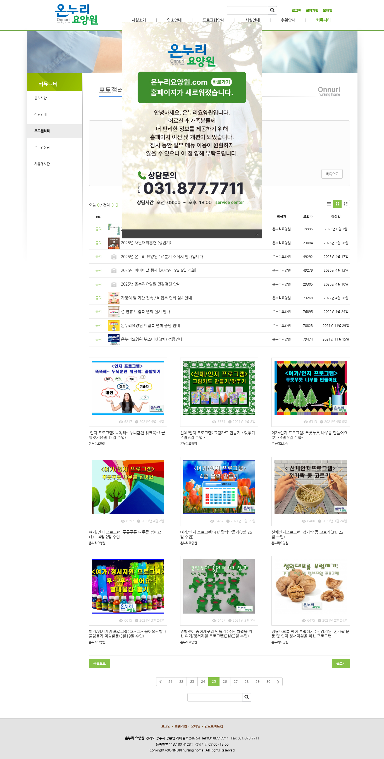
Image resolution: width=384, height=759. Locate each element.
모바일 (327, 11)
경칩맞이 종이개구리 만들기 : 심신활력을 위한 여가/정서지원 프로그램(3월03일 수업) (216, 633)
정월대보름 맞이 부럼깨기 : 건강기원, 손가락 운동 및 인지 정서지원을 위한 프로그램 (310, 633)
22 (181, 681)
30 (268, 681)
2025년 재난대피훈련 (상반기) (146, 242)
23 (192, 681)
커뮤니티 (323, 20)
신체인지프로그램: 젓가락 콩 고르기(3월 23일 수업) (307, 534)
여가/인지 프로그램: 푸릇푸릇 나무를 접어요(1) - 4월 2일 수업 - (125, 534)
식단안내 (40, 114)
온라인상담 (42, 147)
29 (257, 681)
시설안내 (252, 20)
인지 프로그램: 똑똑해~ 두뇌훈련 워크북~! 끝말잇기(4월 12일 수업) (127, 435)
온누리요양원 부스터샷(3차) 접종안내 (152, 339)
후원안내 (288, 20)
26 (225, 681)
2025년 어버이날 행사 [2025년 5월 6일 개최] (158, 270)
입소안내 (174, 20)
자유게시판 (42, 164)
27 (236, 681)
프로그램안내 (213, 20)
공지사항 (40, 98)
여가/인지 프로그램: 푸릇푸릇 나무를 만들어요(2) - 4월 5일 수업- (309, 435)
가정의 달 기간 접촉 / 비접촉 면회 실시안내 (156, 298)
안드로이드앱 (213, 726)
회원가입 (312, 11)
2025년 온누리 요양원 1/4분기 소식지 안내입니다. (162, 256)
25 (214, 681)
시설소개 (139, 20)
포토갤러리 (42, 131)
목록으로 (332, 174)
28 (247, 681)
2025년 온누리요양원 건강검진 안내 (150, 284)
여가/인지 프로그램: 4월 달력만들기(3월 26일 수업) (216, 534)
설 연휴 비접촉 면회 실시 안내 (145, 311)
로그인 (296, 11)
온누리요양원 (97, 444)
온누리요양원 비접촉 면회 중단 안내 (150, 325)
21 (170, 681)
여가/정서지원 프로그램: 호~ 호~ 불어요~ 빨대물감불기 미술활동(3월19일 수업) (127, 633)
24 (203, 681)
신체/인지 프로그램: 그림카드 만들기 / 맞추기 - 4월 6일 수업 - (218, 435)
